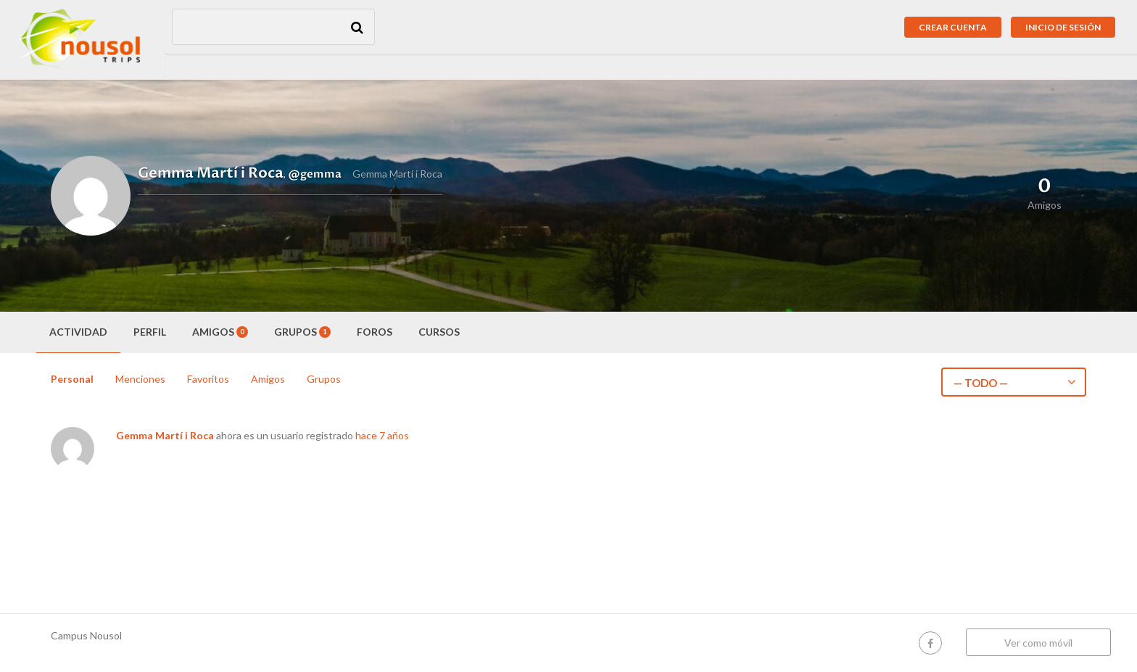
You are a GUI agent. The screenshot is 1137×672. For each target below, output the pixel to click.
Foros (374, 331)
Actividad (78, 331)
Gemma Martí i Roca (165, 435)
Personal (72, 379)
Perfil (149, 331)
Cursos (439, 331)
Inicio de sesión (1063, 27)
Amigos (220, 331)
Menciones (140, 379)
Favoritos (208, 379)
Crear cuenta (953, 27)
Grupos (302, 331)
